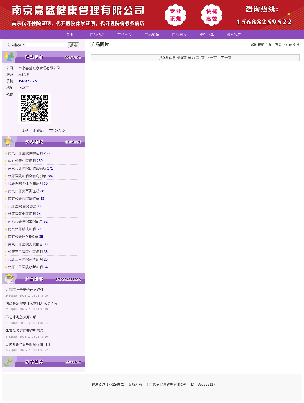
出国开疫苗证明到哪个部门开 (28, 344)
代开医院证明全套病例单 (27, 176)
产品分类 (124, 34)
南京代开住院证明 (22, 161)
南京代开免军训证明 (23, 191)
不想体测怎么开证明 (21, 317)
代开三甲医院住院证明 (25, 252)
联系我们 (234, 34)
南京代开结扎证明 (22, 229)
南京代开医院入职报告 (25, 244)
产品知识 (152, 34)
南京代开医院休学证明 (25, 153)
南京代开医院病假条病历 (27, 168)
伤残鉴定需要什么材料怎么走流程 (31, 303)
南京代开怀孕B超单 (23, 236)
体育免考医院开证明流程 (24, 331)
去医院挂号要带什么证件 (24, 290)
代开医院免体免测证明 (25, 183)
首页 (70, 34)
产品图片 (179, 34)
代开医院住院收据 (22, 206)
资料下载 (206, 34)
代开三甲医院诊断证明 (25, 267)
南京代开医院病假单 (23, 199)
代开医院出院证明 (22, 214)
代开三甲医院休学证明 (25, 259)
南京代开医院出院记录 (25, 221)
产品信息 (97, 34)
